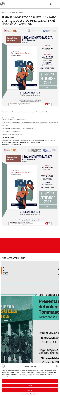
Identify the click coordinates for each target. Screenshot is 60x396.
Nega (30, 385)
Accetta (30, 381)
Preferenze (30, 390)
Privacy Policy (34, 393)
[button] (57, 366)
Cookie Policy (25, 393)
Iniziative (4, 12)
